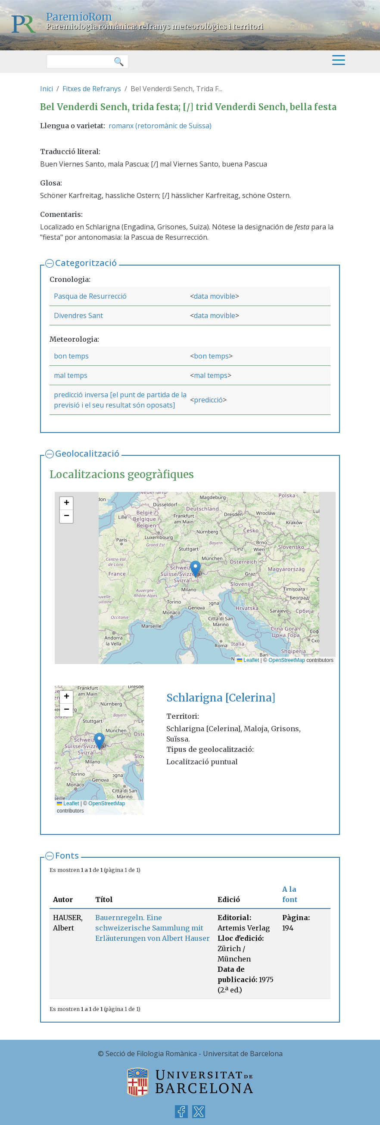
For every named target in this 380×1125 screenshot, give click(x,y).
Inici (46, 88)
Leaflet (248, 660)
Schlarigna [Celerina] (220, 698)
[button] (195, 569)
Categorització (86, 263)
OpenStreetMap (286, 660)
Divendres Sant (78, 315)
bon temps (71, 356)
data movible (214, 296)
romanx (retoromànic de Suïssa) (160, 125)
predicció (208, 400)
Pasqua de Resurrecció (90, 296)
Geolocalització (87, 453)
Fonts (67, 855)
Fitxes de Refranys (91, 88)
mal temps (70, 375)
